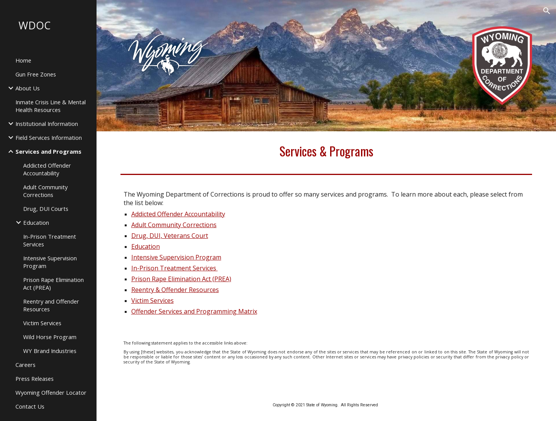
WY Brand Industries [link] (49, 351)
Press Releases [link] (34, 378)
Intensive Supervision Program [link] (50, 262)
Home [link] (23, 60)
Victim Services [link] (42, 323)
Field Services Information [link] (48, 137)
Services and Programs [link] (48, 151)
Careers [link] (25, 364)
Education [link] (36, 222)
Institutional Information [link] (46, 123)
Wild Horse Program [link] (49, 337)
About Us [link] (27, 88)
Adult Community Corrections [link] (45, 191)
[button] (546, 11)
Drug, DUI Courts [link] (45, 208)
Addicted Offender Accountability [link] (47, 169)
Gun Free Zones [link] (35, 74)
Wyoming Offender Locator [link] (50, 392)
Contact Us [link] (29, 406)
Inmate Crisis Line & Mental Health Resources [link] (50, 106)
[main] (326, 151)
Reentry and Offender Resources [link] (51, 305)
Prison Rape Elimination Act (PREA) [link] (53, 283)
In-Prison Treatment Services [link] (49, 240)
